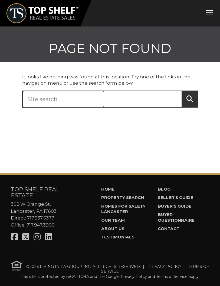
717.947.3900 (41, 225)
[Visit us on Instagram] (37, 237)
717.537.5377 (40, 218)
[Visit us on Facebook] (14, 237)
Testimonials (117, 237)
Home (107, 189)
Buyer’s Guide (175, 206)
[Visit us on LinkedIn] (48, 237)
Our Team (113, 220)
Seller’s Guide (175, 197)
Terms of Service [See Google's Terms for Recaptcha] (172, 276)
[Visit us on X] (25, 237)
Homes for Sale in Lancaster (123, 209)
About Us (112, 228)
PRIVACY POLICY (164, 266)
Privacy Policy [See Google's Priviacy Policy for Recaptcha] (134, 276)
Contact (168, 228)
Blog (164, 189)
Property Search (122, 197)
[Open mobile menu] (209, 13)
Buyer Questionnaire (176, 217)
